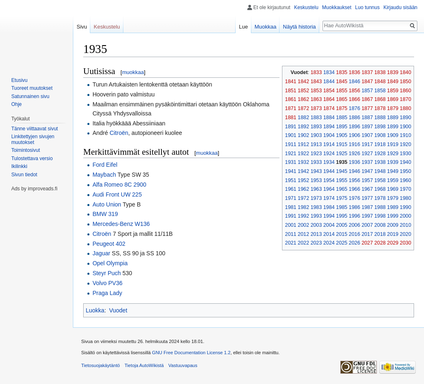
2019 (392, 234)
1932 (303, 162)
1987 (367, 207)
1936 (354, 162)
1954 (329, 180)
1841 (290, 81)
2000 (405, 216)
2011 (290, 234)
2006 (354, 225)
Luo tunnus (367, 7)
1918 (379, 144)
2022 (303, 243)
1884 (329, 117)
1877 (367, 108)
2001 (290, 225)
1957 (367, 180)
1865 (341, 99)
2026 (354, 243)
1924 (329, 153)
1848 (379, 81)
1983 (316, 207)
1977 (367, 198)
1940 (405, 162)
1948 (379, 171)
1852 (303, 91)
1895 (341, 127)
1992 (303, 216)
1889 (392, 117)
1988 (379, 207)
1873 (316, 108)
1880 (405, 108)
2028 (379, 243)
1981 (290, 207)
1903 (316, 135)
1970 (405, 189)
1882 (303, 117)
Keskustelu (306, 7)
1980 (405, 198)
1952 (303, 180)
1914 (329, 144)
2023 (316, 243)
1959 (392, 180)
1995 (341, 216)
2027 (367, 243)
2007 (367, 225)
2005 (341, 225)
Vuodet (118, 310)
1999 (392, 216)
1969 (392, 189)
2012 (303, 234)
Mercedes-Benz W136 (121, 224)
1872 (303, 108)
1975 (341, 198)
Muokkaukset (337, 7)
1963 (316, 189)
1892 (303, 127)
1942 (303, 171)
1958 (379, 180)
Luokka (95, 310)
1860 (405, 91)
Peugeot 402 (108, 243)
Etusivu (19, 80)
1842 (303, 81)
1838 (379, 72)
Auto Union (106, 204)
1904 (329, 135)
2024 (329, 243)
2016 (354, 234)
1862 (303, 99)
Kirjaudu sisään (400, 7)
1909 (392, 135)
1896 (354, 127)
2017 (367, 234)
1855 (341, 91)
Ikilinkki (19, 166)
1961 (290, 189)
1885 (341, 117)
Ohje (16, 104)
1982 (303, 207)
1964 (329, 189)
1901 (290, 135)
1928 (379, 153)
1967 (367, 189)
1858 (379, 91)
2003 (316, 225)
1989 (392, 207)
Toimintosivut (25, 150)
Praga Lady (107, 293)
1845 (341, 81)
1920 (405, 144)
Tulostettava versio (32, 158)
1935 (341, 162)
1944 (329, 171)
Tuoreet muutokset (32, 88)
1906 (354, 135)
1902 (303, 135)
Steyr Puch (106, 273)
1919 (392, 144)
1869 (392, 99)
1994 (329, 216)
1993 (316, 216)
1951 (290, 180)
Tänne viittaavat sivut (34, 129)
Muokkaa (266, 27)
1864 (329, 99)
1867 (367, 99)
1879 (392, 108)
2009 (392, 225)
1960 (405, 180)
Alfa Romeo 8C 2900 (119, 184)
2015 (341, 234)
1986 (354, 207)
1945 (341, 171)
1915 (341, 144)
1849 (392, 81)
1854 (329, 91)
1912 (303, 144)
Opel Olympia (110, 263)
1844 (329, 81)
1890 (405, 117)
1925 (341, 153)
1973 (316, 198)
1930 (405, 153)
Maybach (104, 174)
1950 (405, 171)
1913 (316, 144)
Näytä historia (299, 27)
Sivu (82, 27)
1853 (316, 91)
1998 (379, 216)
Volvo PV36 (107, 283)
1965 (341, 189)
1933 (316, 162)
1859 (392, 91)
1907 (367, 135)
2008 (379, 225)
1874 (329, 108)
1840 (405, 72)
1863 (316, 99)
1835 (341, 72)
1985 (341, 207)
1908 (379, 135)
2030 (405, 243)
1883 (316, 117)
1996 (354, 216)
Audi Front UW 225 (117, 194)
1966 (354, 189)
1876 (354, 108)
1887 (367, 117)
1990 (405, 207)
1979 (392, 198)
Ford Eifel (104, 164)
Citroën (119, 133)
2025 (341, 243)
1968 (379, 189)
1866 (354, 99)
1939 (392, 162)
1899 (392, 127)
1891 (290, 127)
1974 (329, 198)
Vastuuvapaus (183, 365)
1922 (303, 153)
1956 (354, 180)
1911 (290, 144)
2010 (405, 225)
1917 (367, 144)
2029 (392, 243)
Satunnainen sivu (30, 96)
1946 (354, 171)
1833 (316, 72)
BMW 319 (105, 214)
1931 (290, 162)
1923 (316, 153)
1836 (354, 72)
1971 (290, 198)
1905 (341, 135)
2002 (303, 225)
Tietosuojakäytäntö (100, 365)
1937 (367, 162)
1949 (392, 171)
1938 (379, 162)
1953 (316, 180)
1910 (405, 135)
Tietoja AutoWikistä (144, 365)
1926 (354, 153)
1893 (316, 127)
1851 (290, 91)
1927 (367, 153)
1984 (329, 207)
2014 (329, 234)
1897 (367, 127)
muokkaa (133, 72)
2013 (316, 234)
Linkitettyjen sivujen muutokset (32, 139)
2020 (405, 234)
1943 (316, 171)
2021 (290, 243)
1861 (290, 99)
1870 (405, 99)
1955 (341, 180)
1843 (316, 81)
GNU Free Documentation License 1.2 (191, 352)
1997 (367, 216)
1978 (379, 198)
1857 (367, 91)
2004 (329, 225)
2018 (379, 234)
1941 (290, 171)
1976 (354, 198)
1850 (405, 81)
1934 (329, 162)
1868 (379, 99)
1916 (354, 144)
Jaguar (101, 253)
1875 (341, 108)
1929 (392, 153)
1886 (354, 117)
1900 (405, 127)
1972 (303, 198)
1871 (290, 108)
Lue (243, 27)
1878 (379, 108)
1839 (392, 72)
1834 (329, 72)
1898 (379, 127)
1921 (290, 153)
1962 (303, 189)
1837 (367, 72)
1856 (354, 91)
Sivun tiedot (24, 175)
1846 (354, 81)
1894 (329, 127)
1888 (379, 117)
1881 (290, 117)
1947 (367, 171)
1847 (367, 81)
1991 (290, 216)
